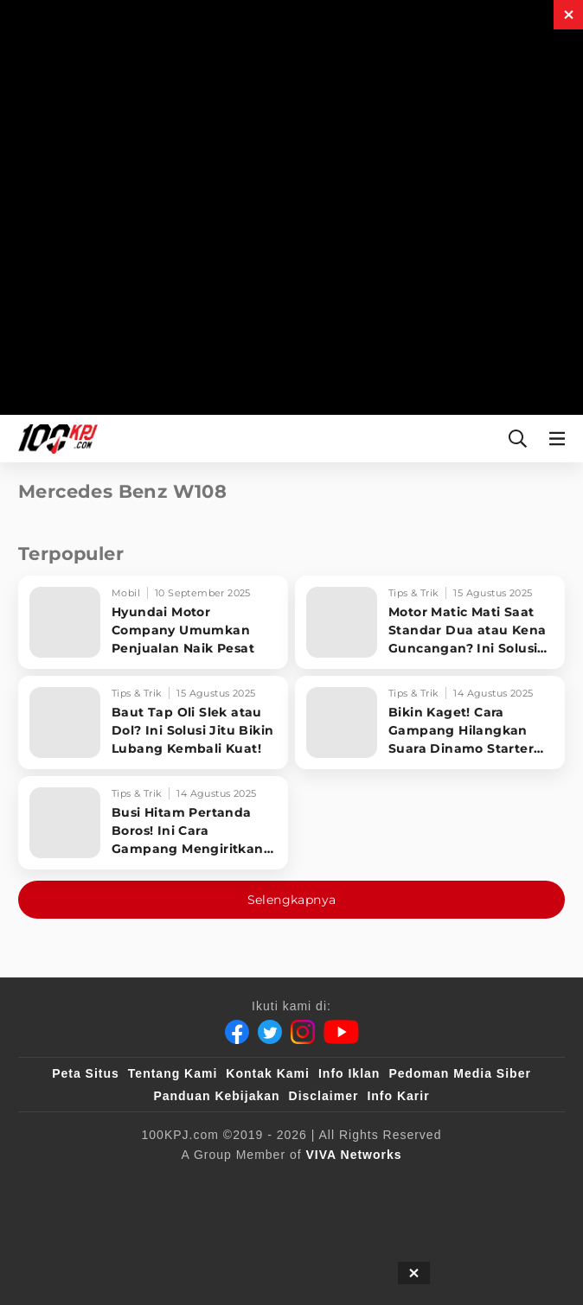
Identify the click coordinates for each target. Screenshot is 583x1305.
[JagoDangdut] (376, 1217)
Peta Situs (85, 1073)
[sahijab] (234, 1183)
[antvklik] (200, 1217)
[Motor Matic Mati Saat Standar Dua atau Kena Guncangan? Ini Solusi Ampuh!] (430, 622)
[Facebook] (237, 1032)
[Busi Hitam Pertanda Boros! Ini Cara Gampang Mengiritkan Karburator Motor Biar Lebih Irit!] (153, 822)
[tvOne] (452, 1183)
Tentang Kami (173, 1073)
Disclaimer (324, 1096)
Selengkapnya (291, 899)
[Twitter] (270, 1032)
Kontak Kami (268, 1073)
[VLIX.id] (314, 1183)
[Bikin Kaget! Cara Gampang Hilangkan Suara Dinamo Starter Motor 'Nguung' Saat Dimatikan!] (430, 722)
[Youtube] (341, 1032)
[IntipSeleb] (285, 1217)
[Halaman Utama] (54, 438)
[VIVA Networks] (354, 1155)
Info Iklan (349, 1073)
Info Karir (398, 1096)
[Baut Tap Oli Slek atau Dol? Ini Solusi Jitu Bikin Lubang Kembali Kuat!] (153, 722)
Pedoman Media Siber (459, 1073)
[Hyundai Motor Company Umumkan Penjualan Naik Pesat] (153, 622)
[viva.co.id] (82, 1183)
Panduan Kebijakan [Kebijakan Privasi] (216, 1096)
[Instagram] (303, 1032)
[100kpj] (163, 1183)
